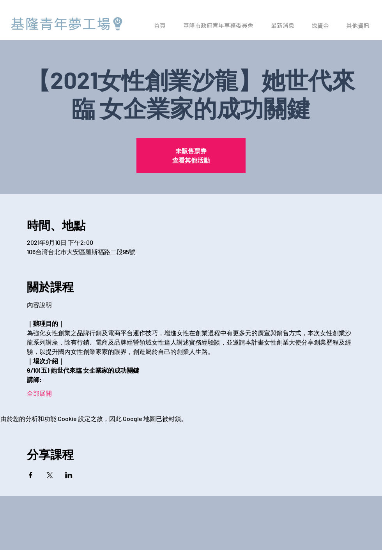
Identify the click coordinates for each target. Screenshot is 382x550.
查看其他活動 (191, 160)
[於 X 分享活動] (49, 475)
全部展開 (39, 393)
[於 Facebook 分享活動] (30, 475)
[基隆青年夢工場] (67, 24)
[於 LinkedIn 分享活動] (69, 475)
